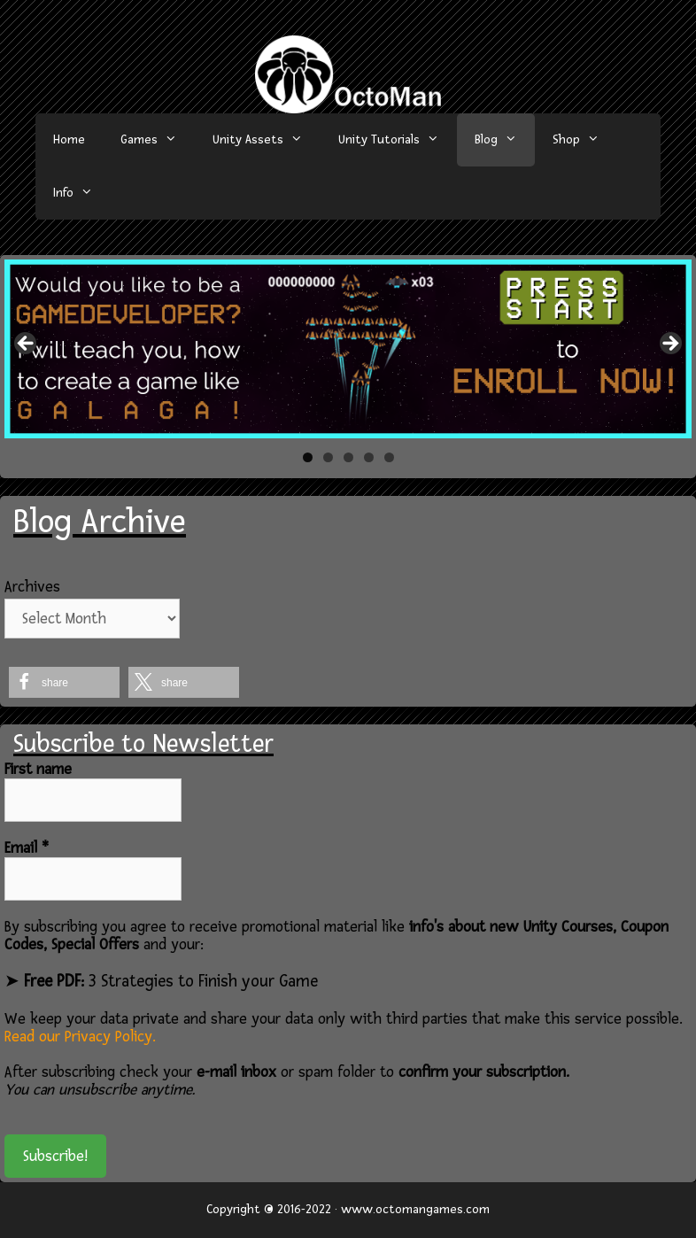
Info (82, 193)
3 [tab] (348, 457)
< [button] (26, 344)
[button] (64, 682)
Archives (32, 586)
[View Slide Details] (348, 348)
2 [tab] (328, 457)
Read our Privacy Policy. (80, 1036)
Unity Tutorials (397, 139)
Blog (505, 139)
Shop (585, 139)
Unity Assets (267, 139)
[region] (348, 348)
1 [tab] (308, 457)
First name (38, 769)
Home (69, 139)
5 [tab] (389, 457)
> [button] (669, 344)
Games (157, 139)
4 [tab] (369, 457)
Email (26, 848)
